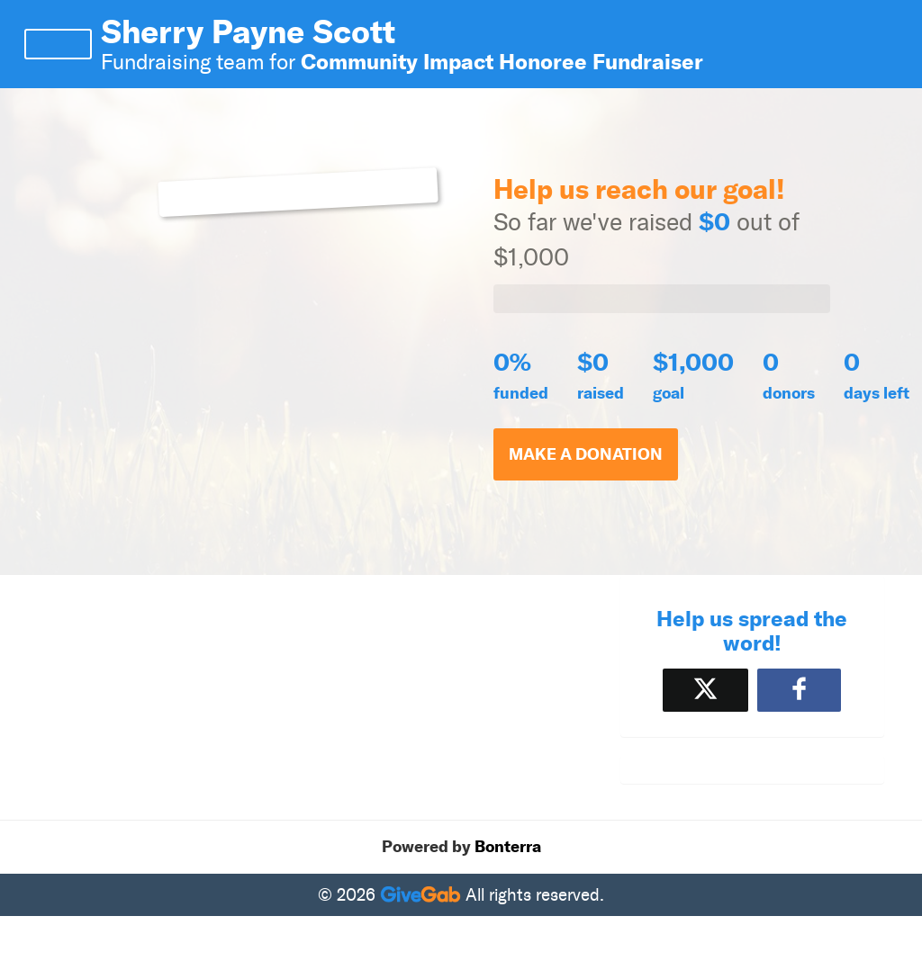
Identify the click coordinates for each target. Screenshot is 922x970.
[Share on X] (705, 690)
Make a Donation (586, 454)
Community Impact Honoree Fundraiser (502, 62)
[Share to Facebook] (799, 690)
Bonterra (508, 847)
